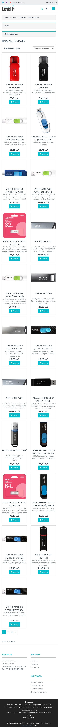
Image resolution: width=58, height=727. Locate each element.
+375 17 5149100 (37, 681)
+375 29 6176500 (37, 687)
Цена (7, 25)
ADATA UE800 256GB (14, 397)
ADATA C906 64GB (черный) (14, 449)
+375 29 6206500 (37, 684)
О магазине (35, 666)
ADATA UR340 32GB (43, 293)
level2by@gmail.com (39, 691)
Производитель (11, 34)
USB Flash (22, 18)
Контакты (34, 659)
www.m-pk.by (27, 724)
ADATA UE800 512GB (43, 240)
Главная (6, 18)
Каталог (14, 18)
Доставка (34, 663)
